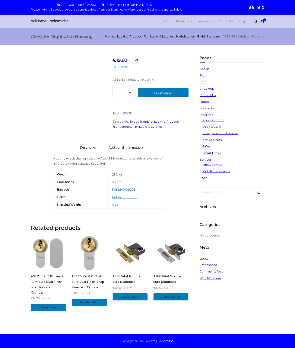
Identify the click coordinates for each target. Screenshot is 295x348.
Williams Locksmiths (49, 21)
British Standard (208, 36)
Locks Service (212, 164)
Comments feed (212, 271)
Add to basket (163, 92)
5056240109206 (123, 189)
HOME (167, 21)
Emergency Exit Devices (220, 133)
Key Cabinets (212, 140)
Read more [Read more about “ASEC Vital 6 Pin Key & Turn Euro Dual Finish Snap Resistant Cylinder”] (48, 307)
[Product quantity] (123, 92)
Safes (206, 146)
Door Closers (211, 126)
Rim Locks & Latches (159, 36)
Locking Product (129, 36)
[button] (191, 21)
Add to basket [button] (89, 302)
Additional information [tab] (126, 147)
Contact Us (226, 21)
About (204, 69)
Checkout (207, 88)
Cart (203, 82)
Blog (203, 75)
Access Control (213, 120)
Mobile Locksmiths (216, 171)
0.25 (115, 204)
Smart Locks (211, 153)
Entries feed (208, 265)
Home (110, 36)
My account (208, 108)
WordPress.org (210, 278)
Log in (204, 258)
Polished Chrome (124, 197)
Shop (242, 21)
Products (184, 21)
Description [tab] (88, 147)
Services (205, 21)
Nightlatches (185, 36)
